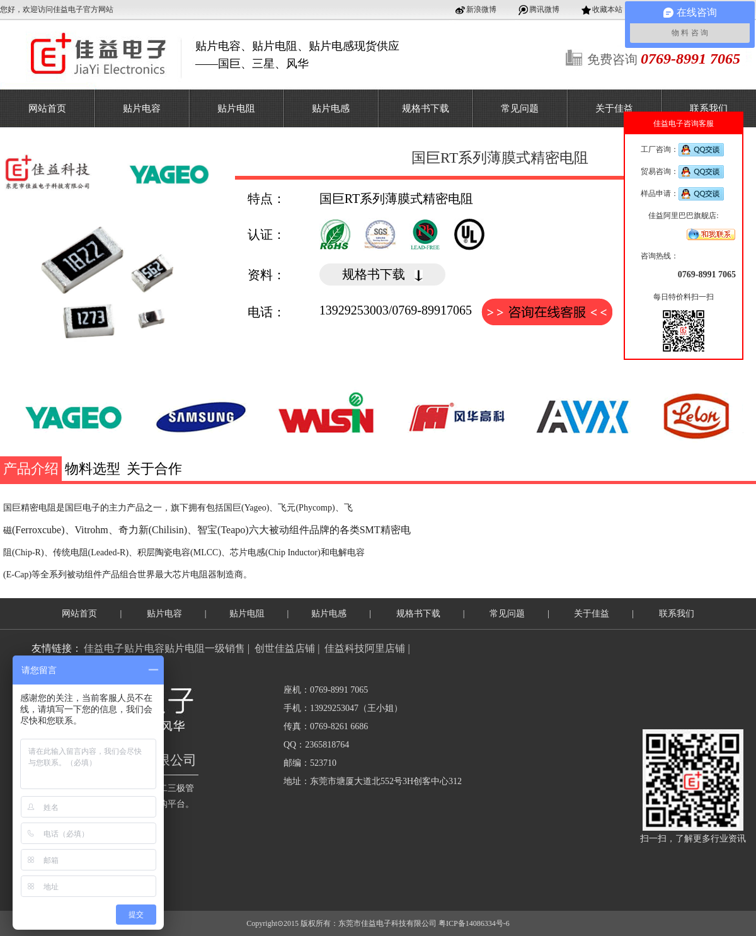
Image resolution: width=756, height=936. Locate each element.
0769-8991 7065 (707, 274)
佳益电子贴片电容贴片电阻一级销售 (164, 648)
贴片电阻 (236, 108)
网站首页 (47, 108)
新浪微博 (481, 9)
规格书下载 (425, 108)
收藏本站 (607, 9)
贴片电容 (142, 108)
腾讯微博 (544, 9)
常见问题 (520, 108)
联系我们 (709, 108)
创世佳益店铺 (285, 648)
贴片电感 (331, 108)
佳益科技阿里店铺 (364, 648)
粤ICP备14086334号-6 (474, 923)
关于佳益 (614, 108)
